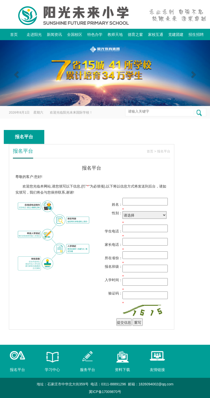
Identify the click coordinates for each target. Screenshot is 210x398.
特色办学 (94, 34)
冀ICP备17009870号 (105, 392)
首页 (14, 34)
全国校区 (74, 34)
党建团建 (175, 34)
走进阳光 (34, 34)
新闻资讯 (54, 34)
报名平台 (163, 151)
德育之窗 (135, 34)
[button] (16, 73)
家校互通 (155, 34)
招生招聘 (196, 34)
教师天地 (115, 34)
